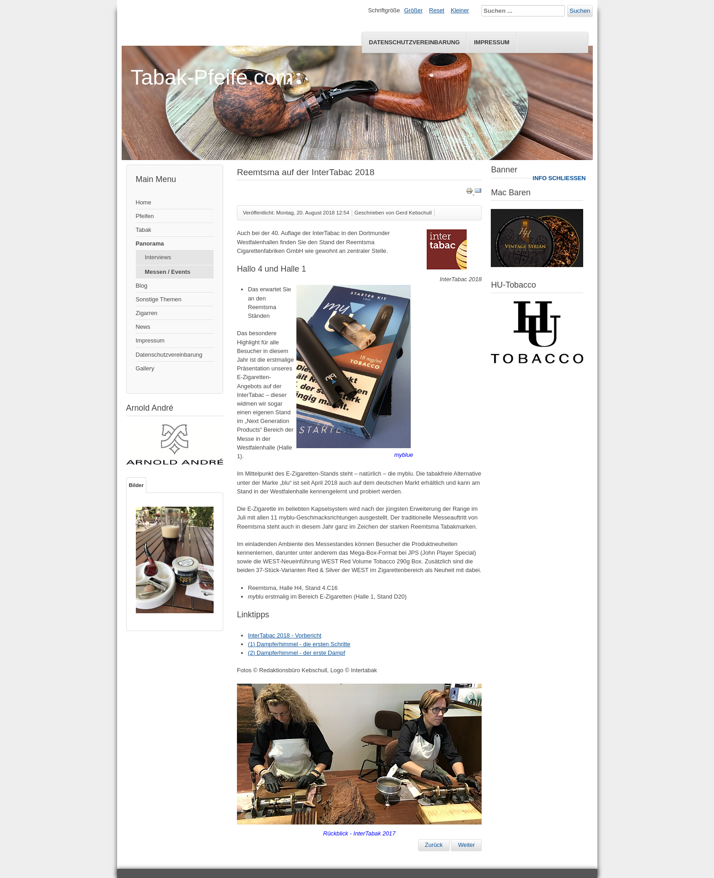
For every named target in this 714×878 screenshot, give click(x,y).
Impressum (492, 42)
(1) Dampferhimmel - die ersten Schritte (299, 644)
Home (143, 202)
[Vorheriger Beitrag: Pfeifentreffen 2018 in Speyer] (434, 845)
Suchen (579, 10)
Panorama (150, 243)
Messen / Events (168, 271)
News (143, 326)
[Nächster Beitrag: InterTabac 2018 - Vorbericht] (466, 845)
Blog (142, 285)
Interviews (158, 257)
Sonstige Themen (159, 299)
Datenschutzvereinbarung (414, 42)
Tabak (143, 229)
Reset (436, 10)
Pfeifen (145, 216)
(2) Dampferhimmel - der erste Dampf (296, 652)
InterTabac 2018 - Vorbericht (285, 635)
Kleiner (460, 10)
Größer (413, 10)
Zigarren (147, 313)
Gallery (145, 368)
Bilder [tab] (136, 485)
